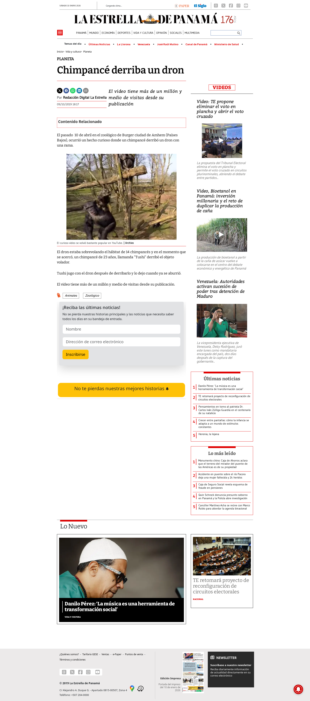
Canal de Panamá (196, 44)
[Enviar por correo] (86, 90)
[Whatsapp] (73, 90)
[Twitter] (59, 90)
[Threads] (216, 5)
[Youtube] (246, 5)
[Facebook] (231, 5)
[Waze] (140, 688)
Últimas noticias (222, 379)
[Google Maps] (132, 688)
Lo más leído (222, 453)
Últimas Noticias (99, 44)
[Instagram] (238, 5)
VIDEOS (222, 87)
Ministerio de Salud (226, 44)
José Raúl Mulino (167, 44)
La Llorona (123, 44)
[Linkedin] (79, 90)
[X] (223, 5)
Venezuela (144, 44)
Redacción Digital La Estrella (85, 97)
